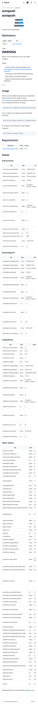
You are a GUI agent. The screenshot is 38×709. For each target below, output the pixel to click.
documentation (6, 100)
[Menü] (35, 2)
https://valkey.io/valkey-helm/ (10, 148)
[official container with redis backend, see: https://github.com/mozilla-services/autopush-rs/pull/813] (4, 67)
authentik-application (9, 701)
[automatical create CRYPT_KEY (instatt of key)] (4, 73)
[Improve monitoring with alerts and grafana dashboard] (4, 78)
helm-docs (31, 690)
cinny (33, 701)
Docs (3, 8)
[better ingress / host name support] (4, 76)
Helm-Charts (9, 8)
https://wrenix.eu (17, 44)
